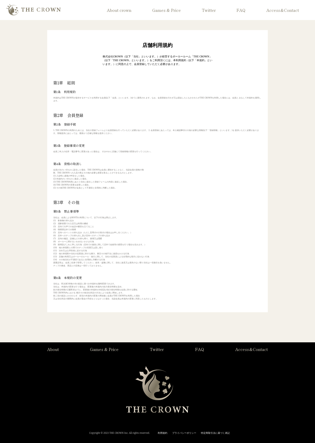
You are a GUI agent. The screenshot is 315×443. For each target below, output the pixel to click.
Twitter (209, 10)
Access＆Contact (282, 10)
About (53, 349)
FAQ (240, 10)
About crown (119, 10)
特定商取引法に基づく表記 (215, 433)
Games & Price (166, 10)
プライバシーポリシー (184, 433)
